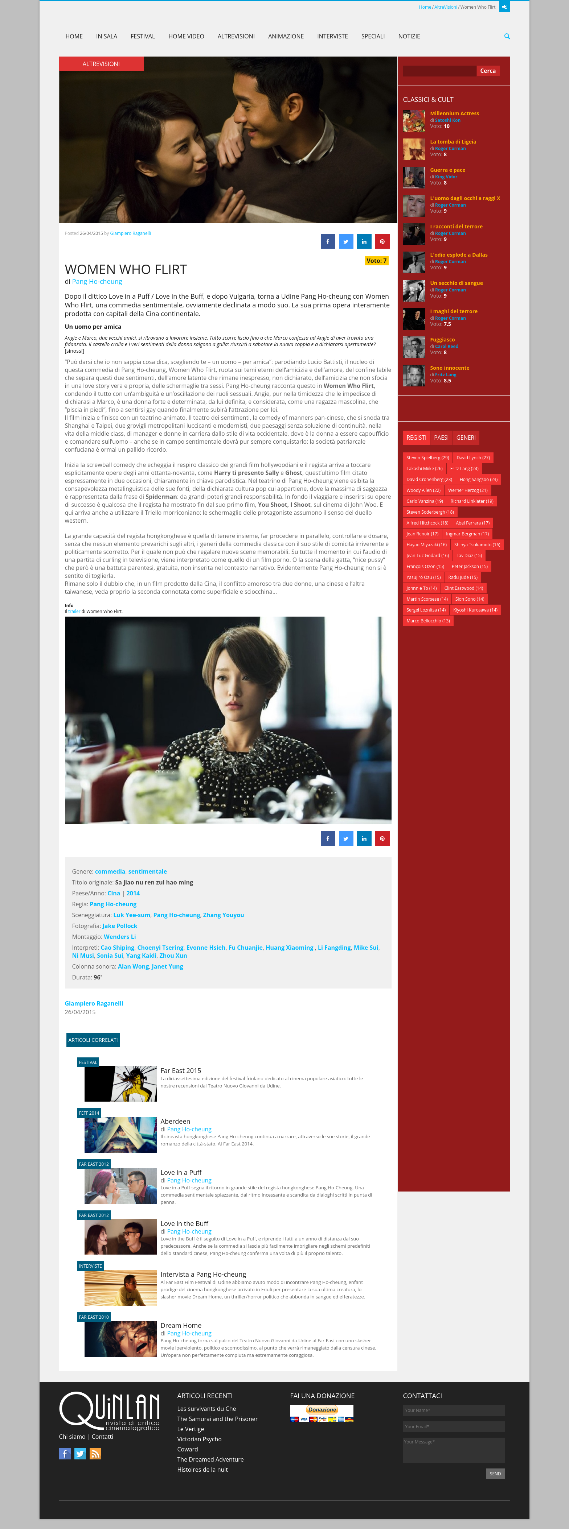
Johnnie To (417, 588)
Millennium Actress (454, 113)
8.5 (447, 380)
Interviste (332, 36)
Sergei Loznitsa (422, 610)
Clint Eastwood (460, 588)
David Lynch (469, 458)
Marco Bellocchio (424, 621)
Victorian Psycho (199, 1439)
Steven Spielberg (424, 458)
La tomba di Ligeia (453, 141)
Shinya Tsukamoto (473, 545)
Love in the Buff (146, 1223)
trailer (74, 611)
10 (447, 126)
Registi (417, 438)
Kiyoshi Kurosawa (471, 610)
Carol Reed (446, 346)
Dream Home (143, 1325)
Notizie (409, 36)
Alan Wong (133, 966)
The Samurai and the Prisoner (217, 1419)
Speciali (373, 36)
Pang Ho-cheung (97, 281)
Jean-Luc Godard (424, 555)
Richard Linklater (468, 501)
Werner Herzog (463, 490)
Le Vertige (190, 1429)
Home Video (186, 36)
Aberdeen (138, 1121)
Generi (468, 438)
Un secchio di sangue (456, 282)
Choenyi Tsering (160, 948)
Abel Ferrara (468, 523)
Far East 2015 (143, 1070)
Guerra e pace (448, 169)
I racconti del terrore (456, 226)
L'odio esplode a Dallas (459, 254)
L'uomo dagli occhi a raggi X (465, 198)
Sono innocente (450, 367)
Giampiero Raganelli (130, 233)
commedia (110, 871)
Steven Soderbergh (426, 512)
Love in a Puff (143, 1172)
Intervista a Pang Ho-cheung (165, 1274)
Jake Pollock (120, 926)
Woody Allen (419, 490)
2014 (133, 893)
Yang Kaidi (141, 956)
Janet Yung (167, 966)
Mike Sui (366, 948)
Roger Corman (450, 148)
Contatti (103, 1437)
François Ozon (421, 566)
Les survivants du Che (206, 1409)
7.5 (447, 323)
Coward (187, 1449)
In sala (106, 36)
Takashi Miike (420, 468)
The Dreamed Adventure (210, 1459)
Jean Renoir (418, 534)
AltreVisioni (445, 7)
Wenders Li (120, 937)
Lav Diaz (465, 555)
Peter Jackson (465, 566)
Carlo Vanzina (420, 501)
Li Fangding (334, 948)
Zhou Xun (174, 956)
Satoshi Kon (447, 120)
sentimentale (147, 871)
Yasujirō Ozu (419, 577)
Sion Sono (465, 599)
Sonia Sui (110, 956)
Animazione (286, 36)
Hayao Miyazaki (422, 545)
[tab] (417, 438)
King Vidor (446, 177)
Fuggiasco (442, 339)
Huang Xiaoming (290, 948)
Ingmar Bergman (463, 534)
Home (425, 7)
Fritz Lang (446, 375)
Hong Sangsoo (474, 479)
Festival (143, 36)
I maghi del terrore (454, 311)
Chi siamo (72, 1437)
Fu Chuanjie (246, 948)
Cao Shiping (117, 948)
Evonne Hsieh (206, 948)
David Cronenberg (425, 479)
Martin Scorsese (423, 599)
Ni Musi (83, 956)
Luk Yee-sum (131, 915)
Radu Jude (459, 577)
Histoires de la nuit (202, 1470)
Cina (113, 893)
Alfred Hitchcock (423, 523)
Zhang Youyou (223, 915)
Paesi (442, 438)
